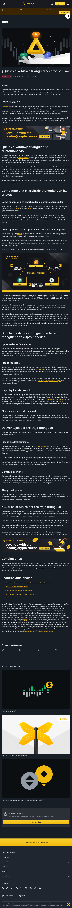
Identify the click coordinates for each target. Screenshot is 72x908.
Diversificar (41, 369)
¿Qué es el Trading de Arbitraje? (16, 587)
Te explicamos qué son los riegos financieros (20, 594)
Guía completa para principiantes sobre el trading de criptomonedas (28, 583)
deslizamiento (41, 446)
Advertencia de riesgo (45, 631)
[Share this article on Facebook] (20, 650)
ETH (17, 208)
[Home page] (28, 3)
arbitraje (6, 106)
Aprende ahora (64, 12)
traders (19, 234)
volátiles (63, 401)
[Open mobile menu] (68, 4)
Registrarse (59, 4)
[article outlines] (67, 16)
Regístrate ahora (36, 822)
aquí (25, 620)
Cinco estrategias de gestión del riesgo (18, 590)
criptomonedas (23, 158)
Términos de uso (28, 631)
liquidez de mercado (54, 399)
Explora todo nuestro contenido (36, 842)
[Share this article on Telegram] (38, 650)
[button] (68, 4)
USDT (29, 208)
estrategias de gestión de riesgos (49, 381)
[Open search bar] (51, 4)
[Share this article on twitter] (3, 650)
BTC (8, 208)
